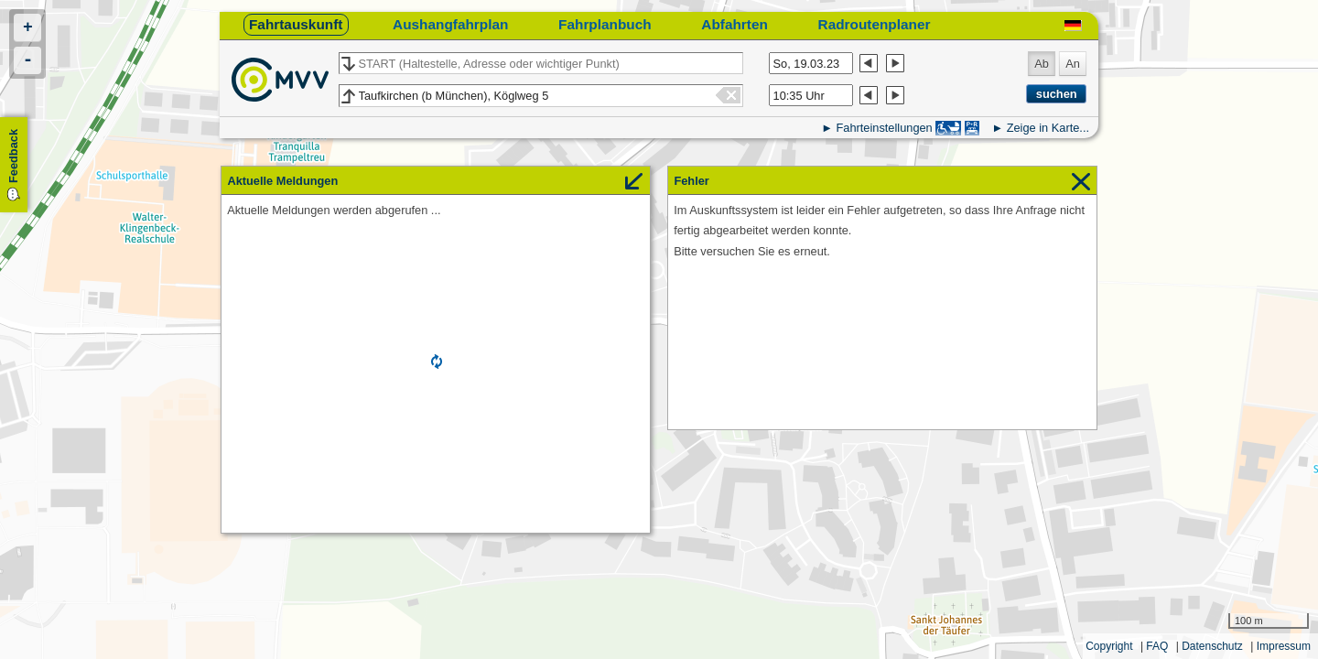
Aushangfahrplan (450, 24)
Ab (1041, 63)
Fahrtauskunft (295, 24)
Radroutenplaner (874, 24)
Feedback (13, 156)
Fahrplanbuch (605, 24)
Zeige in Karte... (1048, 128)
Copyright (1109, 646)
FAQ (1157, 646)
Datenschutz (1212, 646)
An (1072, 63)
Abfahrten (734, 24)
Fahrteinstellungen (884, 128)
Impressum (1284, 646)
